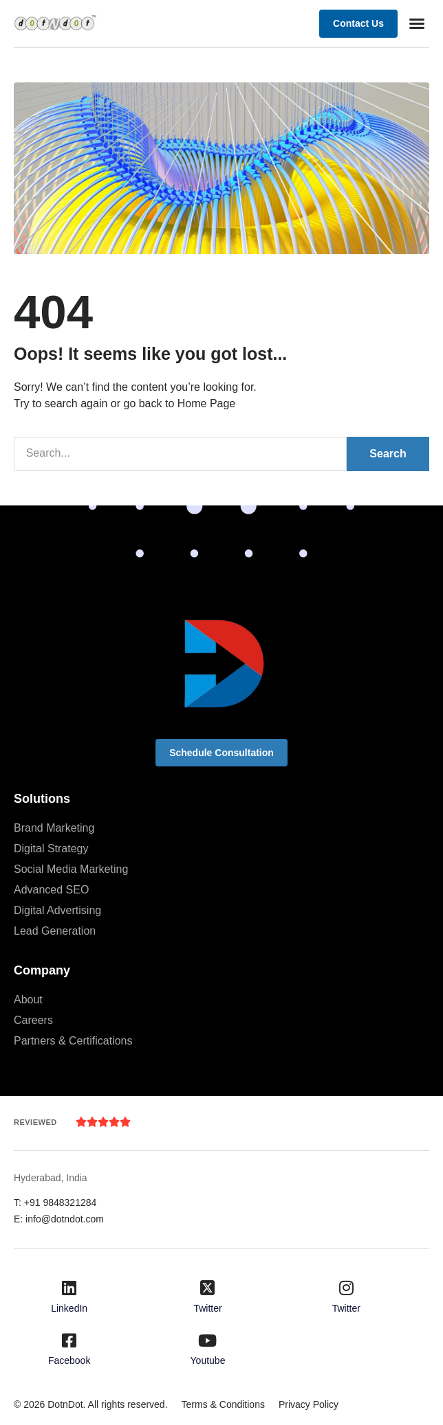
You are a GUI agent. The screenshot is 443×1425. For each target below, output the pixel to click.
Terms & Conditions (223, 1404)
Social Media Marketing (71, 869)
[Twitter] (207, 1287)
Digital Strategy (51, 848)
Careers (33, 1020)
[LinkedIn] (69, 1287)
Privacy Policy (308, 1404)
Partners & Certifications (73, 1041)
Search (387, 453)
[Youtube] (207, 1340)
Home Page (206, 403)
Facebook (69, 1360)
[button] (416, 23)
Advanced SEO (51, 890)
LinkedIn (69, 1308)
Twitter (207, 1308)
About (28, 999)
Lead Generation (55, 931)
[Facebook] (69, 1340)
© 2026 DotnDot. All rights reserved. (91, 1404)
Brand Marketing (54, 828)
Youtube (208, 1360)
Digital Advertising (57, 910)
